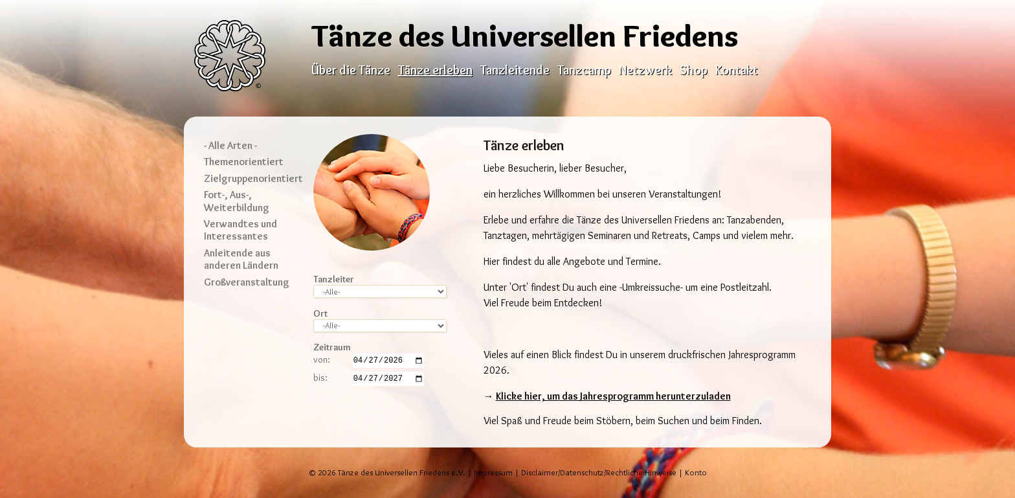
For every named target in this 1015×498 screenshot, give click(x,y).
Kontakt (736, 70)
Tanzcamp (584, 70)
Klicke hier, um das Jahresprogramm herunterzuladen (613, 396)
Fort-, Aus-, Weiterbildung (236, 200)
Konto (696, 472)
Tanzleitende (515, 70)
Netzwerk (645, 70)
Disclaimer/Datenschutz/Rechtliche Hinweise (598, 472)
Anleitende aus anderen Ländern (241, 259)
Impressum (493, 472)
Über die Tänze (350, 70)
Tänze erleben (435, 70)
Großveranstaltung (246, 282)
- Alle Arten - (230, 145)
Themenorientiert (244, 161)
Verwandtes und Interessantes (240, 230)
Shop (694, 70)
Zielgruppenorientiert (253, 178)
